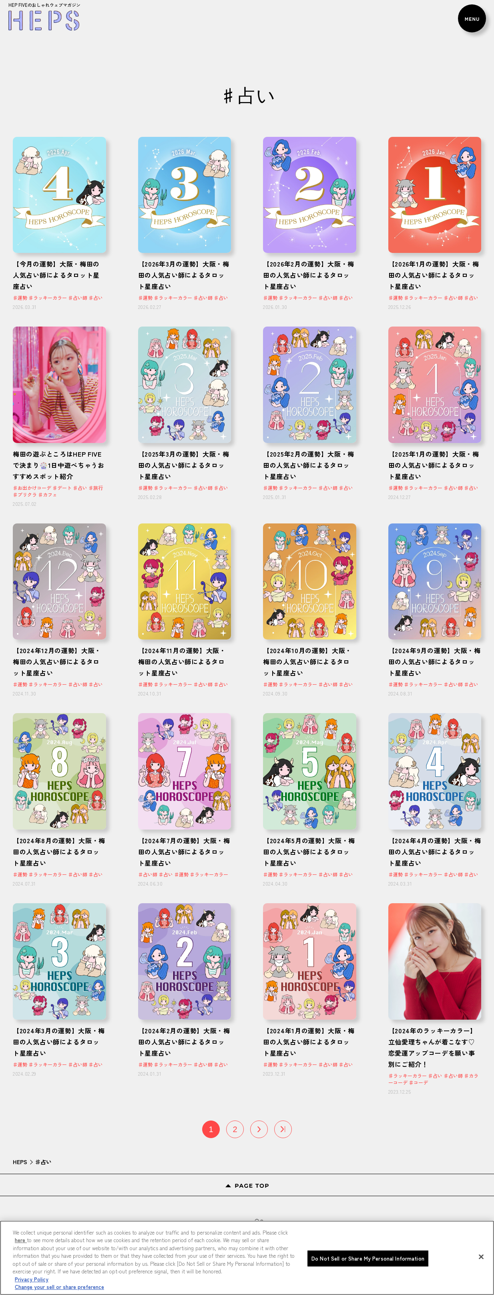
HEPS (20, 1162)
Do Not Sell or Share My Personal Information (367, 1285)
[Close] (481, 1284)
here (21, 1267)
